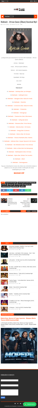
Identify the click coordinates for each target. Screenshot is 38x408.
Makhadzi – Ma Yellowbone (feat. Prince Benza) (20, 144)
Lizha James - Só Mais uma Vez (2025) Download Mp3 (22, 260)
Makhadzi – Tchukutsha (20, 109)
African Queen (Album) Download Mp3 (26, 182)
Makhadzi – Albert (20, 159)
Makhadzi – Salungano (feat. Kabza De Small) (20, 98)
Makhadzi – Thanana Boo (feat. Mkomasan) (20, 116)
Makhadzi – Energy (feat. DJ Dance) (19, 130)
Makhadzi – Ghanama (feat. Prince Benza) (20, 123)
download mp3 (15, 186)
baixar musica (18, 184)
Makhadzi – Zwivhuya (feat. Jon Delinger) (20, 91)
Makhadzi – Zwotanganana (20, 162)
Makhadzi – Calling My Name (20, 120)
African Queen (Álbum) (11, 182)
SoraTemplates (13, 406)
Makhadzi (23, 186)
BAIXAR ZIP (19, 173)
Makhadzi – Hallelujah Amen (20, 95)
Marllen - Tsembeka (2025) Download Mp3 (19, 294)
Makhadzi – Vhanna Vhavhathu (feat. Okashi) (20, 137)
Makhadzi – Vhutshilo (20, 102)
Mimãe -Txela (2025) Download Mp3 (18, 287)
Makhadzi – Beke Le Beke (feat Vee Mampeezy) (20, 148)
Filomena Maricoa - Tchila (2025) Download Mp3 (21, 273)
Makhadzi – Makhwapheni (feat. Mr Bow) (20, 152)
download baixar (6, 186)
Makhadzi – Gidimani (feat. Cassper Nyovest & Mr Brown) (20, 141)
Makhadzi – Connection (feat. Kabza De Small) (20, 105)
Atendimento (30, 404)
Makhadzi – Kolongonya (19, 112)
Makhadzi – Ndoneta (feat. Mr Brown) (19, 127)
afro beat (4, 184)
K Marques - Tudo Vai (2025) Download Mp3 (20, 307)
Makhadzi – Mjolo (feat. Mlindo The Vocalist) (20, 155)
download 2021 (27, 184)
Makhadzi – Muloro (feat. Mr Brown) (20, 134)
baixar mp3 (10, 184)
